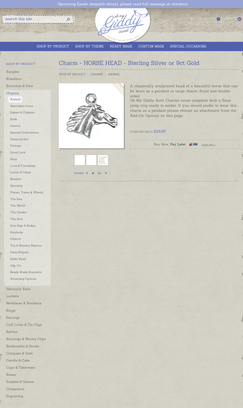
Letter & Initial (20, 172)
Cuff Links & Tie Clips (24, 325)
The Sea (16, 199)
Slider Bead (18, 259)
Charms (12, 93)
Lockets (12, 296)
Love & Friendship (23, 166)
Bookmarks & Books (22, 346)
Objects (15, 239)
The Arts (16, 219)
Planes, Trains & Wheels (26, 192)
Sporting (16, 185)
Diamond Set (19, 139)
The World (17, 205)
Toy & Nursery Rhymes (26, 245)
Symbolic (16, 232)
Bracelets (13, 79)
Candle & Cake (18, 360)
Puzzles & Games (20, 382)
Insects (15, 126)
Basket (232, 19)
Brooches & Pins (19, 86)
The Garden (18, 212)
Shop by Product (72, 74)
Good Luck (18, 152)
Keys (13, 159)
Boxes (11, 374)
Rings (10, 310)
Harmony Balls (18, 289)
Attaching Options (23, 279)
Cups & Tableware (20, 367)
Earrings (13, 317)
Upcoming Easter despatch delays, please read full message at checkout (122, 4)
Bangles (12, 72)
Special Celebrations (24, 132)
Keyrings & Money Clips (26, 339)
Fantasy (15, 145)
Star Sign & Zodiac (23, 225)
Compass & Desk (19, 353)
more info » (208, 144)
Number (15, 179)
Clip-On (15, 265)
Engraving (14, 396)
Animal (15, 99)
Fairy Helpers (19, 252)
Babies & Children (22, 112)
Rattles (11, 332)
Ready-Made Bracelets (26, 272)
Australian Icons (21, 106)
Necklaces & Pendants (23, 303)
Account (187, 19)
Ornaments (15, 389)
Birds (13, 119)
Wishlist (210, 19)
